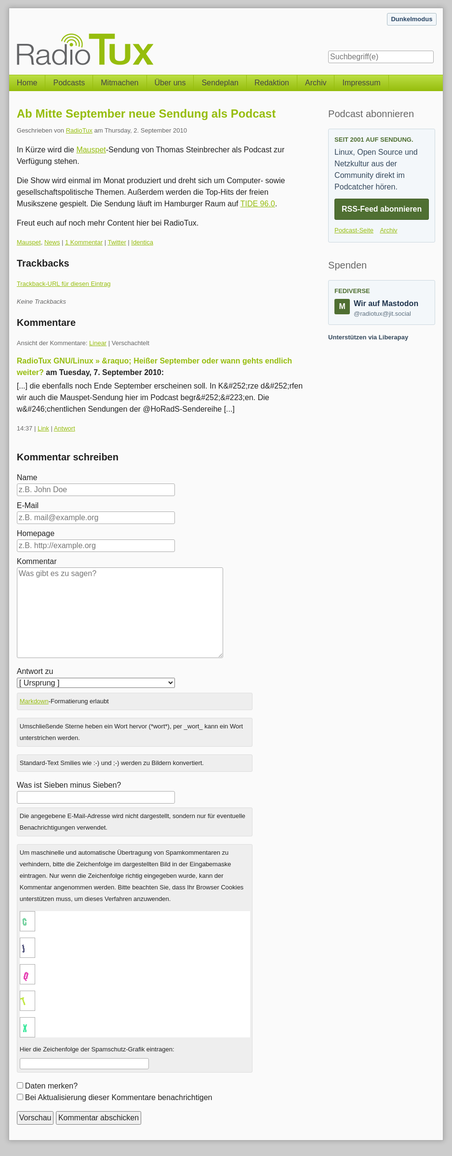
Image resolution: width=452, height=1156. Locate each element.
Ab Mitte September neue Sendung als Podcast (146, 113)
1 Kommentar (84, 242)
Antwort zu (35, 671)
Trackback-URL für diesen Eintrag (64, 283)
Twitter (116, 242)
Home (27, 83)
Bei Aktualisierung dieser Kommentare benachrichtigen (119, 1097)
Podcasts (69, 83)
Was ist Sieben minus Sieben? (69, 785)
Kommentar (37, 561)
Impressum (361, 83)
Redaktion (271, 83)
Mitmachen (119, 83)
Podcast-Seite (353, 230)
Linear (97, 343)
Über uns (170, 83)
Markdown (34, 701)
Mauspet (91, 150)
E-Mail (28, 505)
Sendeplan (220, 83)
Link (43, 428)
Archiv (315, 83)
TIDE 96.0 (257, 204)
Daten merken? (51, 1086)
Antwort (64, 428)
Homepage (35, 533)
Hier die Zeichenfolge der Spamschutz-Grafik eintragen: (97, 1049)
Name (27, 477)
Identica (142, 242)
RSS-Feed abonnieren (382, 209)
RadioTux (79, 130)
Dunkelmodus (411, 19)
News (52, 242)
